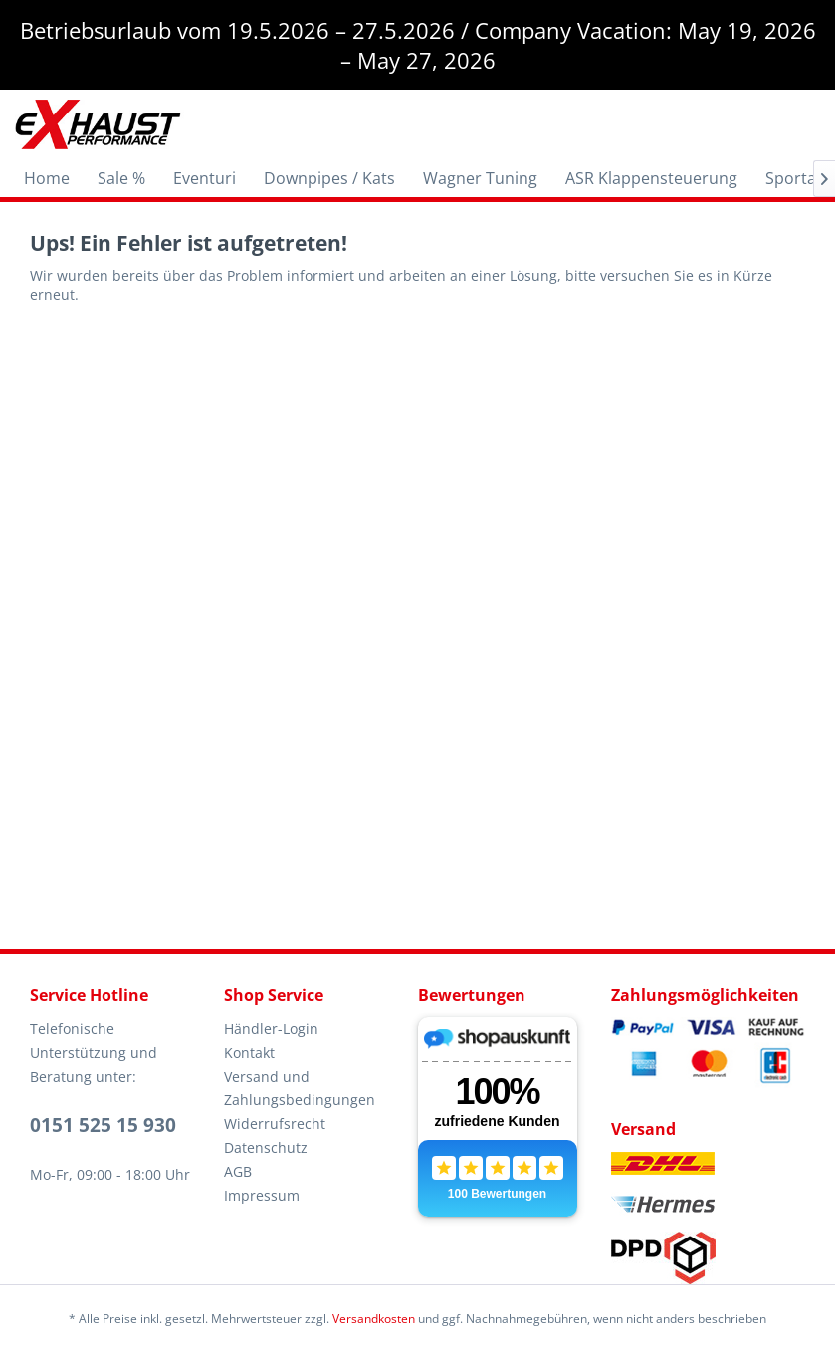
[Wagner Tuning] (480, 178)
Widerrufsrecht (274, 1123)
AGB (238, 1171)
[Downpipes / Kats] (329, 178)
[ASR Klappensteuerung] (651, 178)
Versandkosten (373, 1318)
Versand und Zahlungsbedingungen (299, 1088)
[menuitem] (47, 178)
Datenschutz (266, 1147)
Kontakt (249, 1052)
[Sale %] (121, 178)
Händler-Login (271, 1028)
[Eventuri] (204, 178)
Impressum (262, 1195)
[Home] (47, 178)
